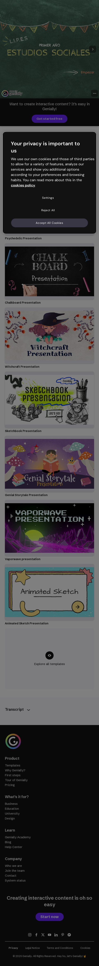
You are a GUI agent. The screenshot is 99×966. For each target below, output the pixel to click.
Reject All (48, 210)
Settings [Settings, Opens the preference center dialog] (48, 197)
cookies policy (23, 185)
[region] (49, 183)
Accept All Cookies (49, 223)
